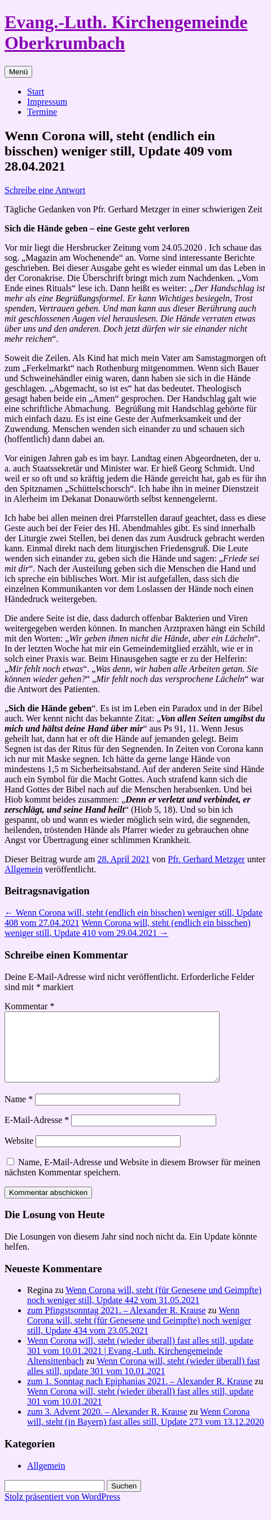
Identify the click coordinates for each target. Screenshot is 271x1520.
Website (19, 1154)
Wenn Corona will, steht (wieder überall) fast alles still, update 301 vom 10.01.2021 (143, 1379)
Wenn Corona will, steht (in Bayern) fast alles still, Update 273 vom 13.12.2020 (145, 1430)
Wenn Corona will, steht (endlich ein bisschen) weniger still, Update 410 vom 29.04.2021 (128, 928)
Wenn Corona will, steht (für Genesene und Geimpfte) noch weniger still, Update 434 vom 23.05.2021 (139, 1334)
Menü (18, 72)
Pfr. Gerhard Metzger (206, 859)
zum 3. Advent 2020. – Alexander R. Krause (107, 1425)
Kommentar (29, 1006)
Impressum (47, 101)
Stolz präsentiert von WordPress (62, 1510)
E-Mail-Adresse (37, 1133)
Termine (42, 112)
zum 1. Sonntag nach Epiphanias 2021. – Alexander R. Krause (139, 1394)
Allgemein (24, 869)
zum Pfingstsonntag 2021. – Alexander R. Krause (116, 1324)
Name (19, 1112)
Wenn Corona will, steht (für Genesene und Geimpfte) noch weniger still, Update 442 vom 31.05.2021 (144, 1308)
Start (35, 91)
